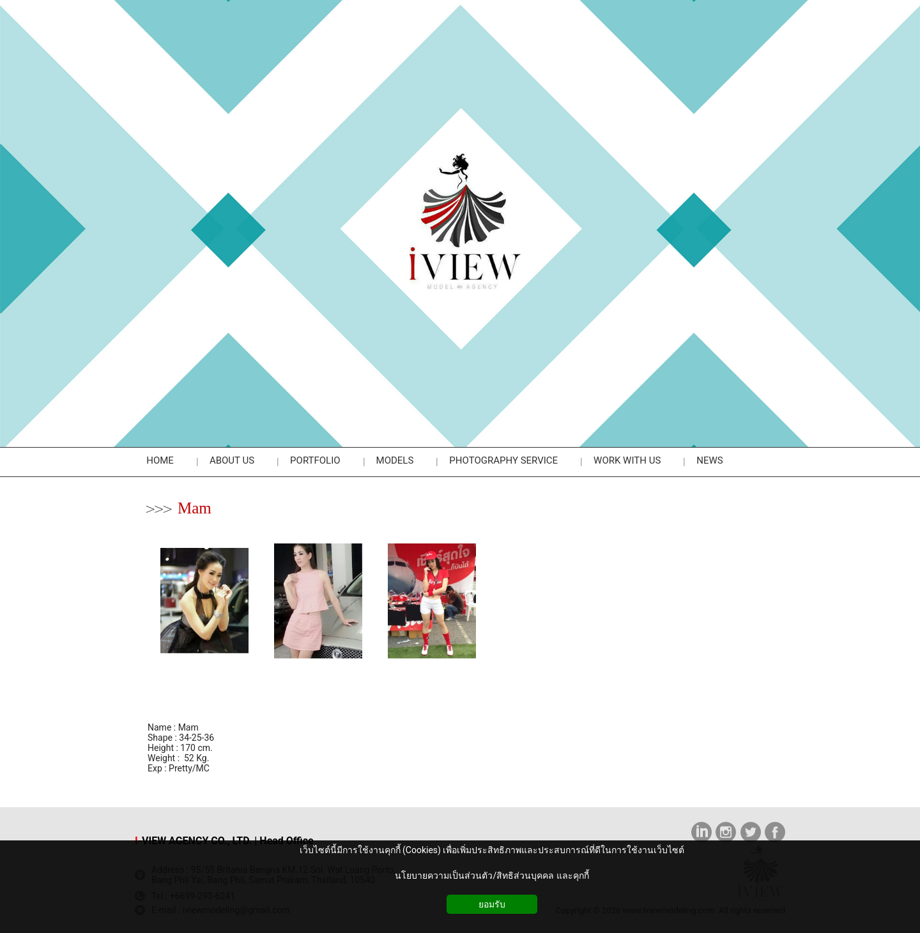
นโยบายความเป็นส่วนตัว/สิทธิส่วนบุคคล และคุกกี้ (491, 875)
